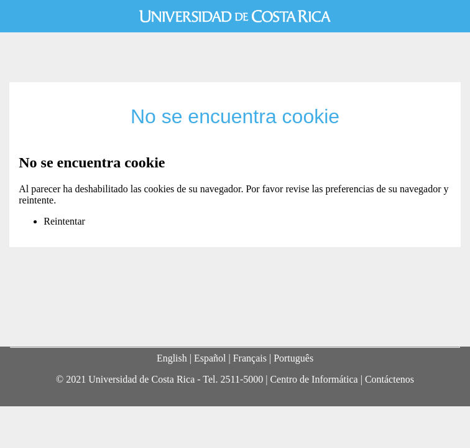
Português (293, 358)
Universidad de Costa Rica (235, 16)
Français (250, 358)
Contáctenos (389, 379)
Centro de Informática (313, 379)
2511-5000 (241, 379)
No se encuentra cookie (235, 116)
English (172, 358)
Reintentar (64, 221)
